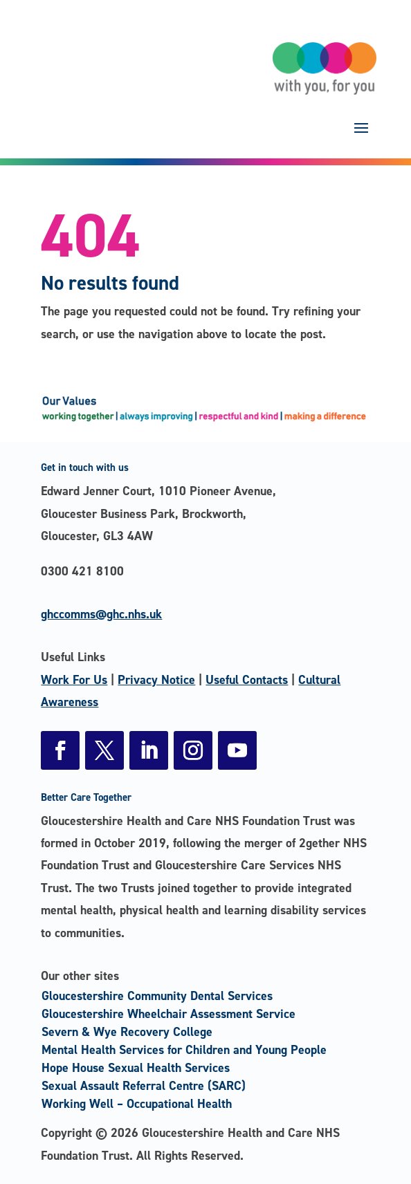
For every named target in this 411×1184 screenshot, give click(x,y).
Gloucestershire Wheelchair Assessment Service (168, 1014)
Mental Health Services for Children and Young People (184, 1050)
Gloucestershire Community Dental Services (157, 996)
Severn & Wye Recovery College (127, 1032)
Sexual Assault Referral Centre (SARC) (144, 1085)
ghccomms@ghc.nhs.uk (101, 614)
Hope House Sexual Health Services (136, 1068)
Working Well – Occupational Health (137, 1103)
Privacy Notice (156, 680)
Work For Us (74, 680)
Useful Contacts (247, 680)
